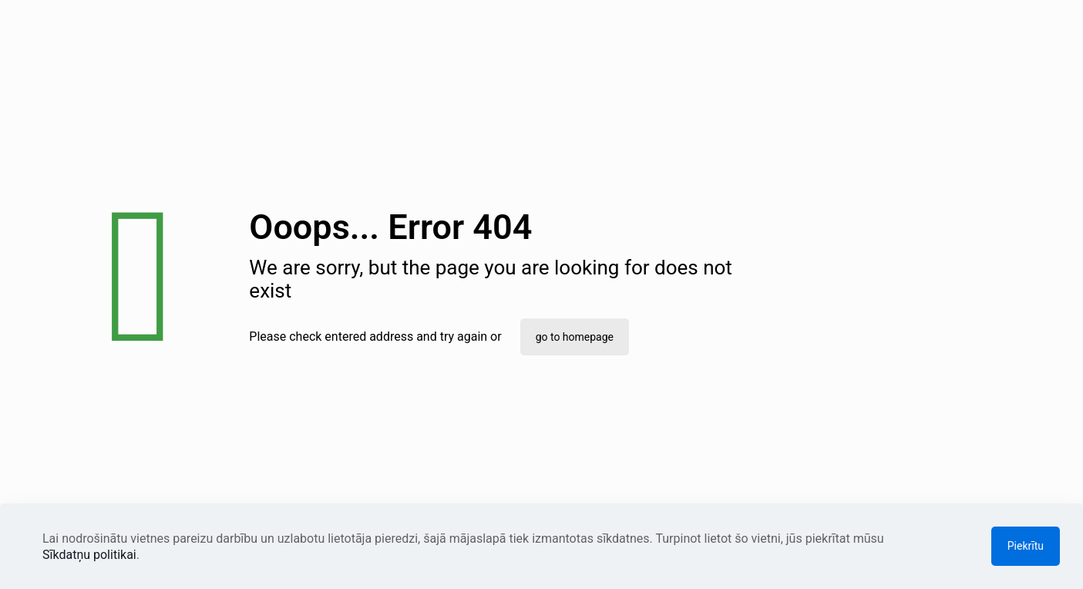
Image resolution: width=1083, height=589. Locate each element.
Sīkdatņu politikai (89, 554)
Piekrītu (1025, 546)
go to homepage (575, 337)
